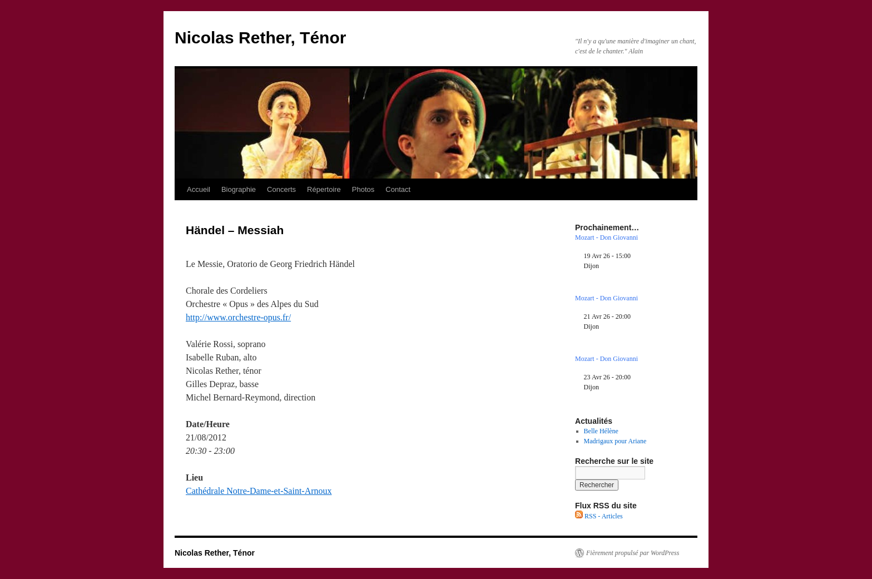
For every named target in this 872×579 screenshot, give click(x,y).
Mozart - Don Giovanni (606, 237)
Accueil (198, 189)
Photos (363, 189)
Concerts (281, 189)
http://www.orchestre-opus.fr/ (238, 317)
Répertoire (324, 189)
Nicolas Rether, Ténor (260, 37)
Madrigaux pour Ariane (615, 441)
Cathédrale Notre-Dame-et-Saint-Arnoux (259, 491)
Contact (397, 189)
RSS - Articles (599, 516)
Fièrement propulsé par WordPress (632, 553)
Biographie (238, 189)
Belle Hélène (601, 431)
